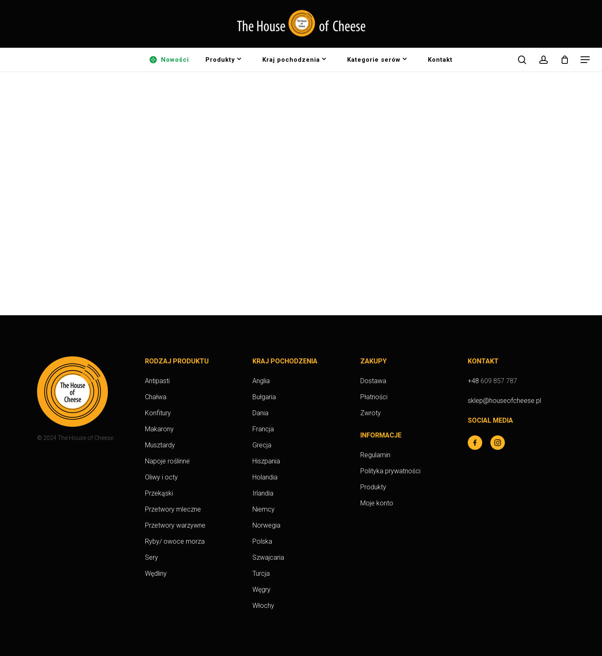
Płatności (373, 397)
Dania (260, 413)
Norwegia (266, 525)
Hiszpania (266, 461)
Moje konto (376, 503)
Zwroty (370, 413)
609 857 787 (499, 381)
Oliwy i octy (161, 477)
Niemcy (263, 509)
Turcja (261, 573)
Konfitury (158, 413)
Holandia (265, 477)
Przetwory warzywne (175, 525)
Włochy (263, 605)
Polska (262, 541)
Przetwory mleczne (173, 509)
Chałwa (155, 397)
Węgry (261, 589)
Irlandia (262, 493)
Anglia (261, 381)
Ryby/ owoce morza (175, 541)
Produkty (373, 487)
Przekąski (159, 493)
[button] (585, 60)
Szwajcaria (268, 557)
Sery (151, 557)
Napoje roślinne (167, 461)
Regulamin (375, 455)
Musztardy (160, 445)
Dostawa (373, 381)
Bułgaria (264, 397)
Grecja (261, 445)
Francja (263, 429)
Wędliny (156, 573)
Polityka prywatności (390, 471)
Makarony (159, 429)
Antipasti (157, 381)
